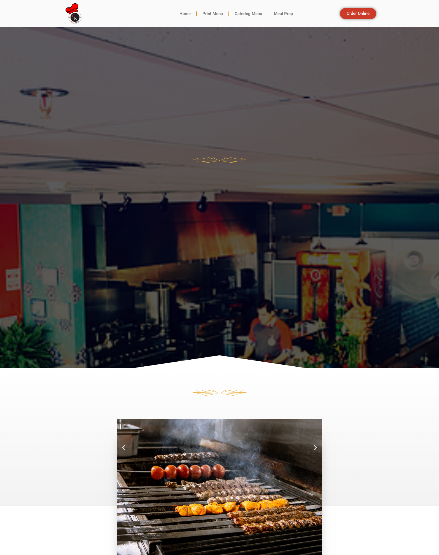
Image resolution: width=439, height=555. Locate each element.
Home (185, 13)
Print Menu (212, 13)
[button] (123, 447)
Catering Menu (248, 13)
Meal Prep (283, 13)
